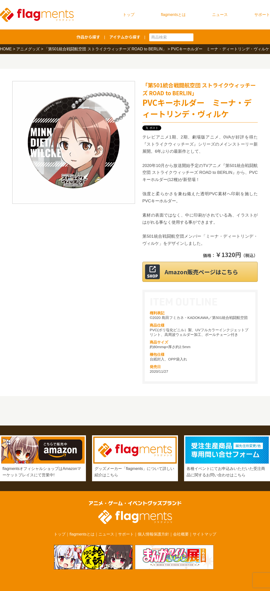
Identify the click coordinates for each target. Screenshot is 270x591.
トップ (129, 15)
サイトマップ (204, 534)
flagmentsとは (173, 15)
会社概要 (181, 534)
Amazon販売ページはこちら (206, 271)
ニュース (220, 15)
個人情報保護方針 (153, 534)
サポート (262, 15)
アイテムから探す (124, 37)
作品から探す (88, 37)
